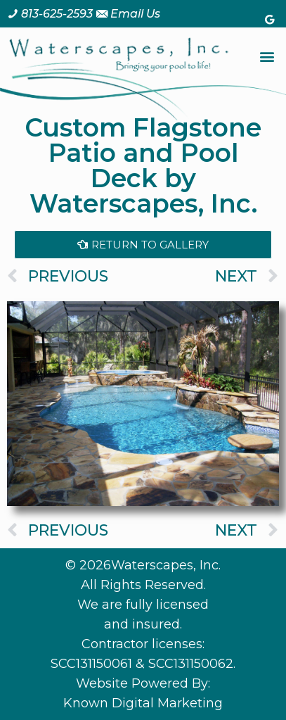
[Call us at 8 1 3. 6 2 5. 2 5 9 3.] (50, 13)
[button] (267, 56)
